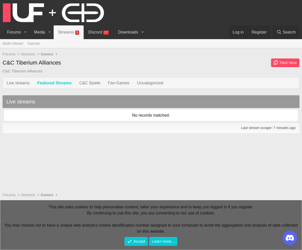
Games (33, 43)
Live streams (18, 83)
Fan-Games (118, 83)
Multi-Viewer (13, 43)
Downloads (128, 32)
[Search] (286, 32)
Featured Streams (54, 83)
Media (39, 32)
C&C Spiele (89, 83)
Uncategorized (150, 83)
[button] (25, 32)
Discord (98, 32)
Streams (68, 32)
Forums (14, 32)
